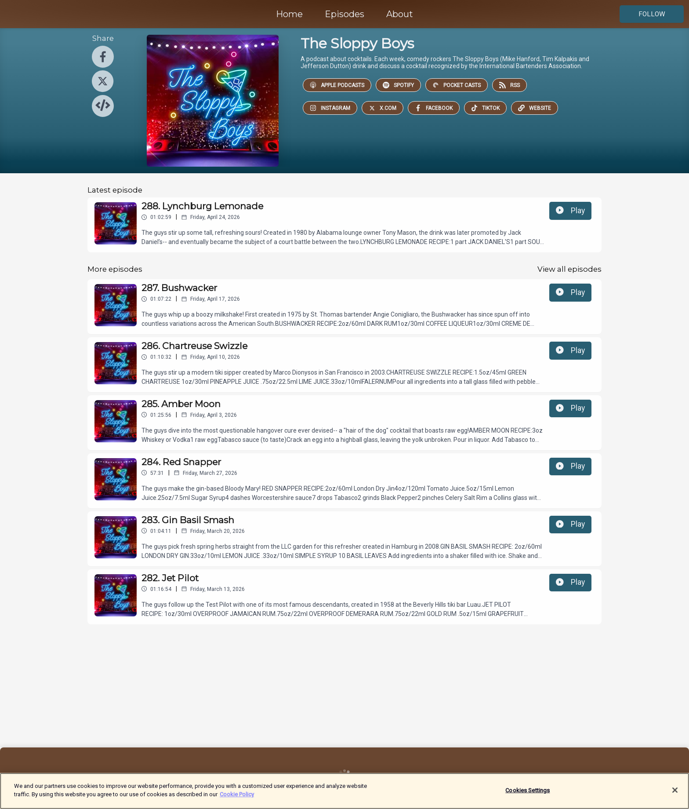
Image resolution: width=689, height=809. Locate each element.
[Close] (675, 790)
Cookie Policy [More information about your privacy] (237, 794)
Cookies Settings (527, 790)
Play (570, 210)
